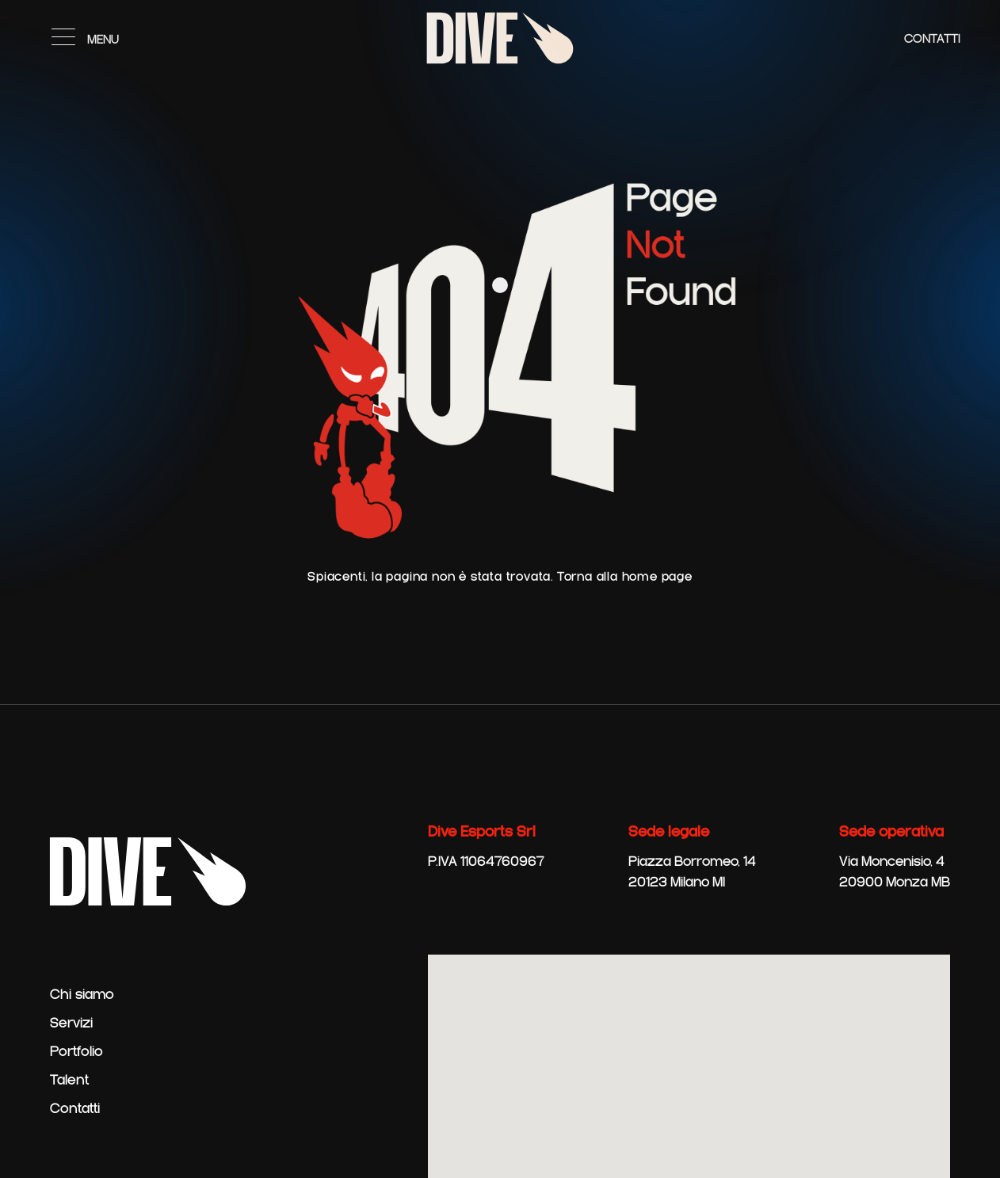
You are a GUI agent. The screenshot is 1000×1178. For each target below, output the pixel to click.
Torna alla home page (625, 577)
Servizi (71, 1023)
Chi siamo (82, 995)
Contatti (932, 39)
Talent (69, 1080)
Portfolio (76, 1052)
